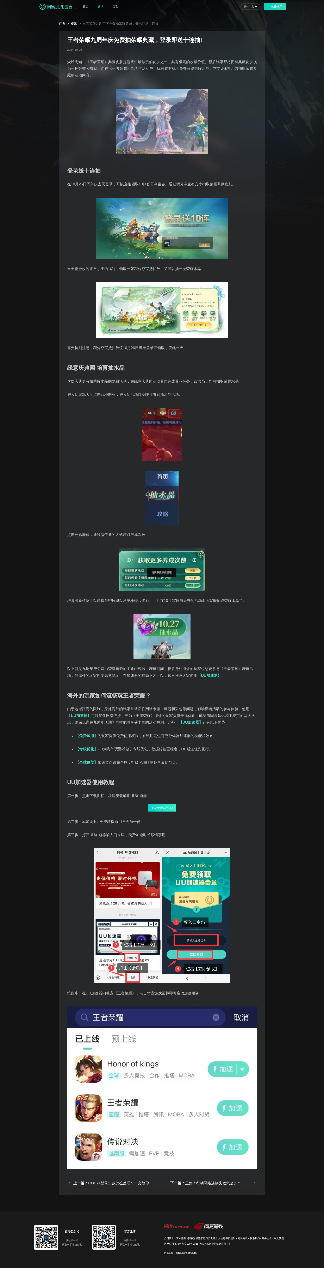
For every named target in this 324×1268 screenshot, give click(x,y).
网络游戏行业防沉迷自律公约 (215, 1243)
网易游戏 (243, 1238)
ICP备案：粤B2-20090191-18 (180, 1253)
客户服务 (181, 1238)
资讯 (100, 6)
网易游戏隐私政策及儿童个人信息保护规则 (211, 1238)
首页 (85, 6)
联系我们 (255, 1238)
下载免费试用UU (162, 807)
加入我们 (279, 1238)
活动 (115, 6)
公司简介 (169, 1238)
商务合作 (267, 1238)
